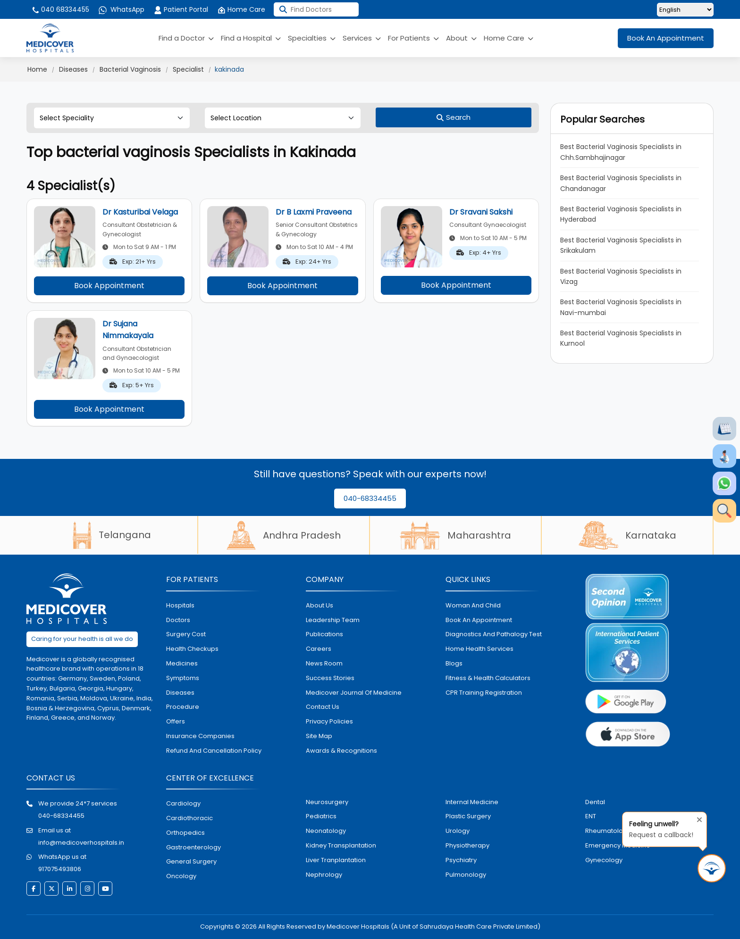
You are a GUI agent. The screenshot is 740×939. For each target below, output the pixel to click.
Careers (318, 648)
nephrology (324, 874)
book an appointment (479, 619)
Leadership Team (333, 619)
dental (595, 802)
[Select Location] (283, 118)
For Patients (413, 38)
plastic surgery (468, 816)
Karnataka (627, 535)
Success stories (330, 677)
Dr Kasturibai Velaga (140, 212)
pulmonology (466, 874)
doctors (178, 619)
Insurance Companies (200, 735)
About (461, 38)
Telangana (112, 535)
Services (362, 38)
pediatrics (321, 816)
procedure (182, 706)
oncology (181, 876)
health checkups (192, 648)
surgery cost (186, 634)
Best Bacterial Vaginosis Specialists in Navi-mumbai (620, 307)
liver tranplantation (336, 860)
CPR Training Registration (484, 692)
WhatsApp (121, 9)
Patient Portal (181, 9)
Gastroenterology (193, 847)
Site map (319, 735)
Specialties (312, 38)
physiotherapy (467, 845)
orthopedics (185, 832)
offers (175, 721)
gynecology (603, 860)
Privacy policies (329, 721)
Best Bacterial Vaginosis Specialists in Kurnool (620, 338)
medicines (182, 663)
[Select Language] (685, 10)
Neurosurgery (327, 802)
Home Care (241, 9)
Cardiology (183, 803)
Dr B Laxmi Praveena (314, 212)
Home (37, 69)
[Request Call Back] (712, 868)
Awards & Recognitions (341, 750)
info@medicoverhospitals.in (81, 842)
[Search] (453, 117)
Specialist (188, 69)
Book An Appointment (665, 38)
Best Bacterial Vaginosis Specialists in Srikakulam (620, 245)
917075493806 (59, 868)
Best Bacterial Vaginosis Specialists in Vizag (620, 276)
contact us (322, 706)
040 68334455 (60, 9)
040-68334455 (370, 498)
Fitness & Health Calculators (488, 677)
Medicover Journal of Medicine (354, 692)
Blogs (454, 663)
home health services (479, 648)
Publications (324, 634)
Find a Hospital (251, 38)
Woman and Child (473, 605)
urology (458, 830)
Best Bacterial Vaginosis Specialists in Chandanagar (620, 183)
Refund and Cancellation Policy (213, 750)
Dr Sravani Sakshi (481, 212)
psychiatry (461, 860)
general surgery (191, 861)
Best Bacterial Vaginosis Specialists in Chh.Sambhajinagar (620, 152)
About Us (319, 605)
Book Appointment (109, 285)
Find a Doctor (186, 38)
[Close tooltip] (696, 817)
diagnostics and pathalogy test (494, 634)
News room (324, 663)
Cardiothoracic (189, 818)
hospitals (180, 605)
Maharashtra (455, 535)
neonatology (326, 830)
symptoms (182, 677)
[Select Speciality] (112, 118)
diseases (180, 692)
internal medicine (472, 802)
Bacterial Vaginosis (130, 69)
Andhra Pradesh (284, 535)
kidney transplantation (341, 845)
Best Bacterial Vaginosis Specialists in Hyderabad (620, 214)
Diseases (73, 69)
